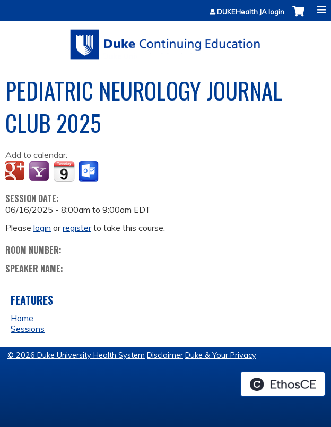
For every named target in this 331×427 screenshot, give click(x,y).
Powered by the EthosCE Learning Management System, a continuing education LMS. (283, 384)
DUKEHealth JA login (250, 12)
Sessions (28, 328)
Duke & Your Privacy (220, 355)
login (42, 227)
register (77, 227)
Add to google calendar (16, 171)
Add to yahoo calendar (40, 171)
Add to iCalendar (64, 171)
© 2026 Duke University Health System (76, 355)
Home (22, 318)
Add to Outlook (89, 171)
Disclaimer (165, 355)
